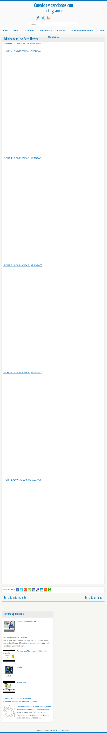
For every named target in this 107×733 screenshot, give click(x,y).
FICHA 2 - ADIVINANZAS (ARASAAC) (22, 372)
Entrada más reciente (15, 597)
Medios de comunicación (26, 622)
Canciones (53, 37)
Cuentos (30, 30)
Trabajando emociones (81, 30)
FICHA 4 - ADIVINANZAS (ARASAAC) (22, 158)
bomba (19, 667)
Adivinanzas (45, 30)
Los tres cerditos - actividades (15, 637)
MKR (55, 730)
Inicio (5, 30)
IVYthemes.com (64, 730)
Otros (101, 30)
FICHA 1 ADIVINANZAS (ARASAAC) (22, 479)
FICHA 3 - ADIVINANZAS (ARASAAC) (22, 265)
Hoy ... (17, 30)
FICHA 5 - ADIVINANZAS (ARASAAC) (22, 51)
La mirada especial (33, 43)
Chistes (61, 30)
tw (43, 18)
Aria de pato (21, 683)
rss (48, 18)
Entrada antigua (93, 597)
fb (37, 18)
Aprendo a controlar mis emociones (17, 698)
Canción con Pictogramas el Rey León (32, 651)
